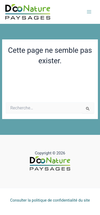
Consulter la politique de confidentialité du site (50, 200)
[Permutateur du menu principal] (89, 11)
